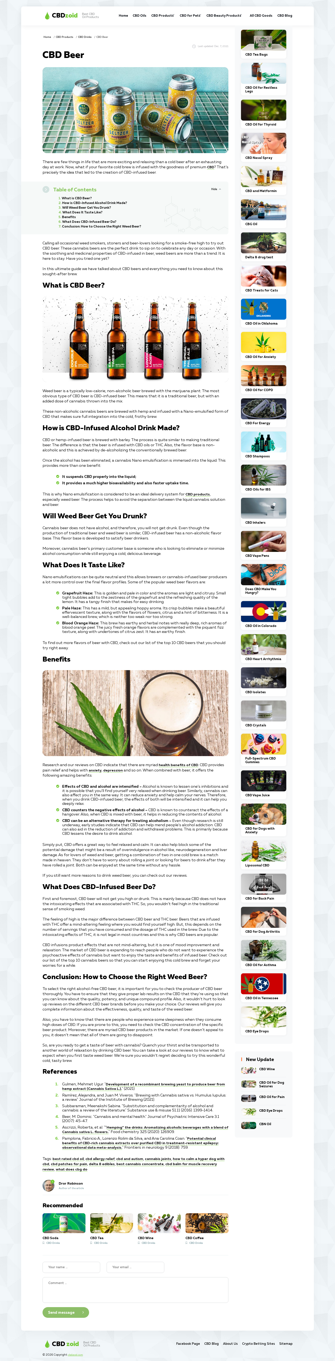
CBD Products (141, 16)
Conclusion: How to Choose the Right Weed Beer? (103, 226)
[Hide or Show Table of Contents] (216, 189)
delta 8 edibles (113, 1162)
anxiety (96, 770)
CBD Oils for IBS (258, 489)
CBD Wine (145, 1235)
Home (104, 13)
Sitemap (285, 1341)
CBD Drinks (85, 37)
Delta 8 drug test (259, 257)
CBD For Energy (257, 423)
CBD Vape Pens (257, 555)
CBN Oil (265, 1124)
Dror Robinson (71, 1181)
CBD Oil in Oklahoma (261, 323)
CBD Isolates (255, 692)
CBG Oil (251, 224)
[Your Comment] (135, 1287)
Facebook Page (180, 1341)
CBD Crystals (255, 725)
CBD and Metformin (261, 191)
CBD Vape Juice (257, 795)
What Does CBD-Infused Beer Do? (90, 221)
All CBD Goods (254, 16)
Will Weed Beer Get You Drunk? (88, 207)
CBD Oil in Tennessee (261, 998)
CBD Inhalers (255, 522)
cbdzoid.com (76, 1352)
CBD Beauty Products (205, 16)
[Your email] (135, 1264)
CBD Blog (280, 16)
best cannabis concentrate (153, 1162)
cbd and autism (134, 1157)
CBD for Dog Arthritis (262, 931)
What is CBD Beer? (77, 198)
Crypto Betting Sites (256, 1341)
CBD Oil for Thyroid (260, 124)
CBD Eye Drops (257, 1031)
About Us (226, 1341)
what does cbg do (89, 1167)
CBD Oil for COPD (259, 390)
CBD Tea (97, 1235)
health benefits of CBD (179, 765)
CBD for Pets (172, 16)
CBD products (198, 494)
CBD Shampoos (257, 456)
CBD (211, 167)
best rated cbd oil (69, 1157)
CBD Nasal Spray (258, 158)
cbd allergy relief (102, 1157)
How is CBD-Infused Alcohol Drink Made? (96, 203)
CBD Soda (51, 1235)
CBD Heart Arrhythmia (263, 659)
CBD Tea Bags (256, 54)
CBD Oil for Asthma (260, 965)
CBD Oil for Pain (272, 1097)
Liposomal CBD (257, 865)
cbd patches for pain (79, 1162)
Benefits (69, 217)
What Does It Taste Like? (83, 212)
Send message (61, 1310)
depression (114, 770)
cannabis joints (164, 1157)
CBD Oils (118, 16)
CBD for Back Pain (259, 898)
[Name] (71, 1264)
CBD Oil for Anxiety (260, 357)
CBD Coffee (194, 1235)
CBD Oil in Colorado (260, 626)
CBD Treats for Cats (261, 290)
